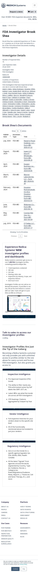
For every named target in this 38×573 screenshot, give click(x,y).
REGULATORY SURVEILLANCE (6, 543)
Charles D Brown (28, 100)
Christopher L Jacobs (28, 104)
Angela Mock (17, 91)
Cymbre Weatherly (18, 108)
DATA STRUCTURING (27, 512)
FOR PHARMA (5, 528)
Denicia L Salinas (13, 114)
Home (4, 25)
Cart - (32, 12)
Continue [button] (15, 569)
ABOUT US (4, 507)
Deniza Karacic (7, 116)
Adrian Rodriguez (18, 89)
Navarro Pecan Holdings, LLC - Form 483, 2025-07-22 (29, 144)
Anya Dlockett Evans (15, 93)
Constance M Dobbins (21, 106)
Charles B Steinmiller (15, 100)
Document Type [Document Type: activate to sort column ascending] (16, 136)
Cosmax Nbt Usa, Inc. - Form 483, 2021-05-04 (28, 216)
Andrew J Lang (7, 91)
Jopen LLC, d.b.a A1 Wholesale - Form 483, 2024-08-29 (28, 155)
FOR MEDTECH (6, 531)
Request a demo (16, 12)
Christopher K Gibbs (14, 104)
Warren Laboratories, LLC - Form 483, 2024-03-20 (29, 179)
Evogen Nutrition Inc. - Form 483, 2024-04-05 (29, 167)
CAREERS (4, 512)
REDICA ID (23, 518)
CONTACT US (5, 518)
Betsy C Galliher (7, 95)
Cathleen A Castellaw (18, 97)
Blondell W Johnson (26, 95)
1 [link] (20, 236)
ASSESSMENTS (25, 528)
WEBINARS (24, 534)
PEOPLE (4, 509)
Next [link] (25, 236)
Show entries (19, 131)
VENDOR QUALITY (7, 539)
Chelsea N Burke (7, 102)
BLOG (22, 537)
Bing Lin (16, 95)
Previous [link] (14, 236)
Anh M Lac (25, 91)
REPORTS (23, 531)
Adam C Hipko (7, 89)
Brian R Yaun (6, 97)
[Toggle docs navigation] (35, 5)
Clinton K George (8, 106)
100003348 (6, 77)
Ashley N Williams (28, 93)
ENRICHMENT (25, 515)
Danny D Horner (22, 112)
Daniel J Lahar (25, 110)
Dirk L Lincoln (17, 116)
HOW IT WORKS (25, 507)
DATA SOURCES (25, 509)
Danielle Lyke (11, 112)
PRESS (3, 515)
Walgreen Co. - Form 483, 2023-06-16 (29, 206)
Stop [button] (23, 569)
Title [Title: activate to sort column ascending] (25, 137)
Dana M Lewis (15, 110)
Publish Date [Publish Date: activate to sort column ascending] (6, 136)
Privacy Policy (23, 564)
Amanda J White (30, 89)
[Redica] (13, 5)
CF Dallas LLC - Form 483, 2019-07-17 (29, 225)
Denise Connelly (25, 114)
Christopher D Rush (20, 102)
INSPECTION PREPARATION (6, 535)
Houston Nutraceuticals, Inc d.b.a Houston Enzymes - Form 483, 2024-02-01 (29, 194)
